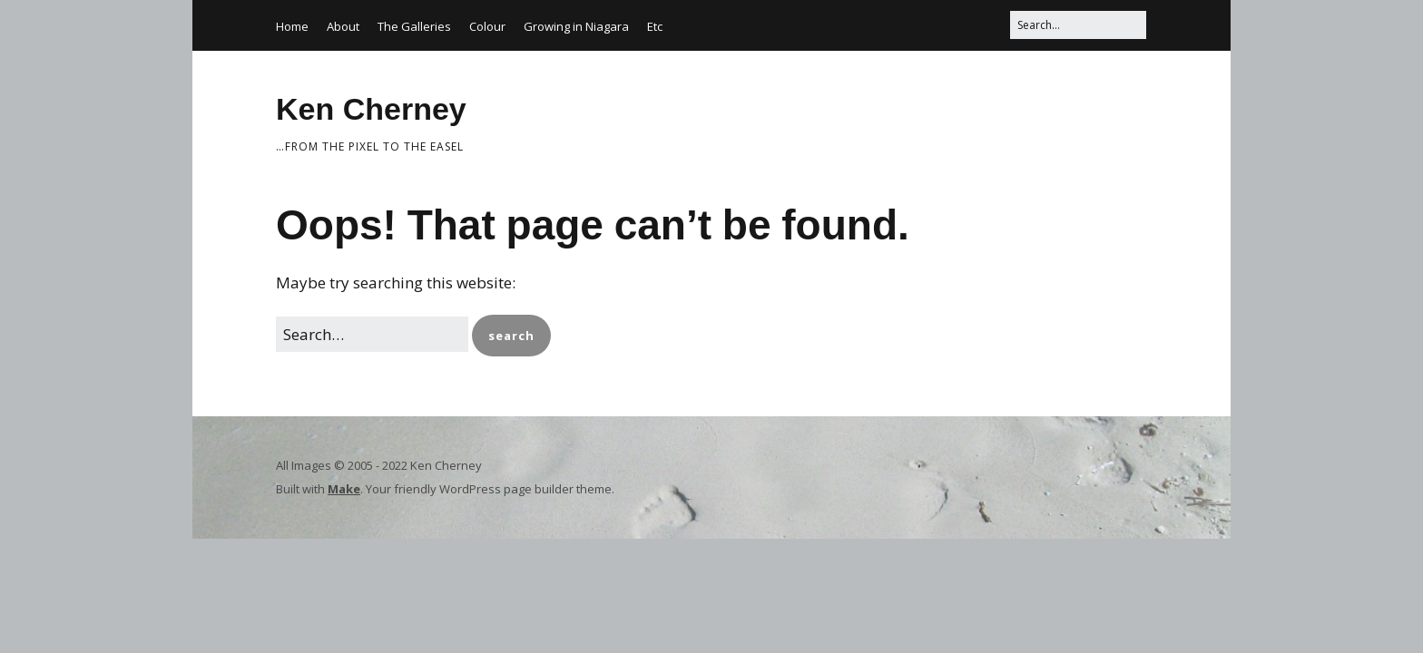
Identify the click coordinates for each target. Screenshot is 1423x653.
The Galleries (414, 26)
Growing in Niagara (576, 26)
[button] (511, 335)
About (343, 26)
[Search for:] (1078, 25)
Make (344, 489)
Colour (487, 26)
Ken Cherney (371, 109)
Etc (654, 26)
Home (292, 26)
